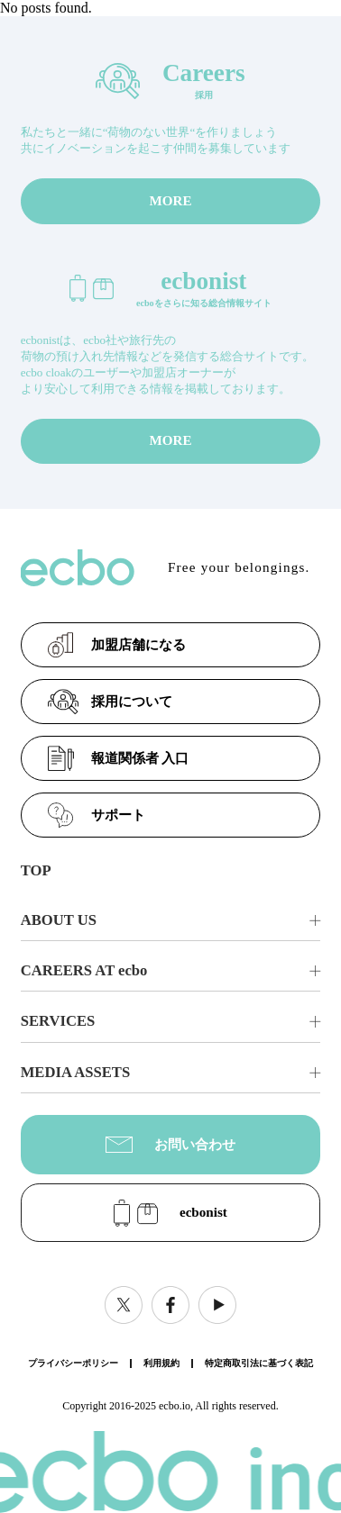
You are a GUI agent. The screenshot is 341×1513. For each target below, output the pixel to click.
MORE (170, 201)
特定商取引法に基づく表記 (259, 1363)
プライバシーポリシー (73, 1363)
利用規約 (161, 1363)
